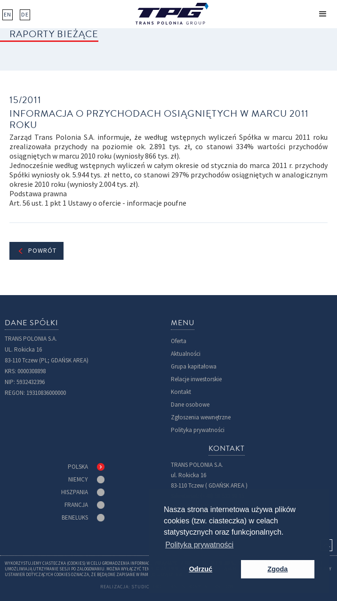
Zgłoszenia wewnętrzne (201, 417)
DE (25, 14)
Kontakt (181, 392)
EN (7, 14)
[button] (323, 14)
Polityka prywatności (198, 430)
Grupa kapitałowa (194, 366)
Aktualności (186, 354)
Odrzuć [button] (200, 569)
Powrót (42, 250)
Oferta (178, 341)
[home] (172, 13)
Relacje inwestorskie (196, 379)
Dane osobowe (190, 405)
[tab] (86, 467)
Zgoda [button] (277, 569)
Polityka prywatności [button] (199, 545)
